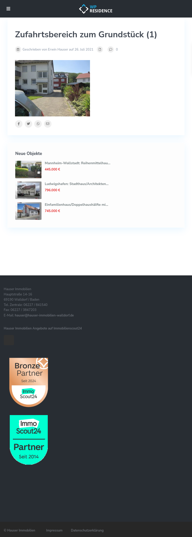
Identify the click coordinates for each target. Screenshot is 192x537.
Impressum (54, 530)
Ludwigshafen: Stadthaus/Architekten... (76, 184)
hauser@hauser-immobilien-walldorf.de (44, 315)
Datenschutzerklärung (87, 530)
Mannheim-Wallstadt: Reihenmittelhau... (77, 163)
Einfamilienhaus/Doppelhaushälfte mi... (76, 204)
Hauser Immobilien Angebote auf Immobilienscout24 (43, 328)
